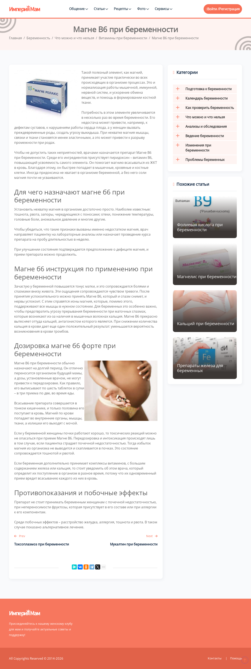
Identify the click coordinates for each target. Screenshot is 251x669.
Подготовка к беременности (202, 89)
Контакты (215, 658)
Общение (78, 8)
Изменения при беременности (192, 148)
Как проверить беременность (203, 107)
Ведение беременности (198, 135)
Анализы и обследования (200, 126)
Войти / (212, 9)
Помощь (236, 658)
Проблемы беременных (198, 159)
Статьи (101, 8)
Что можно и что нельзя (199, 117)
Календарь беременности (200, 98)
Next (151, 536)
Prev (19, 536)
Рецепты (122, 8)
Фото (143, 8)
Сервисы (163, 8)
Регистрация (229, 9)
